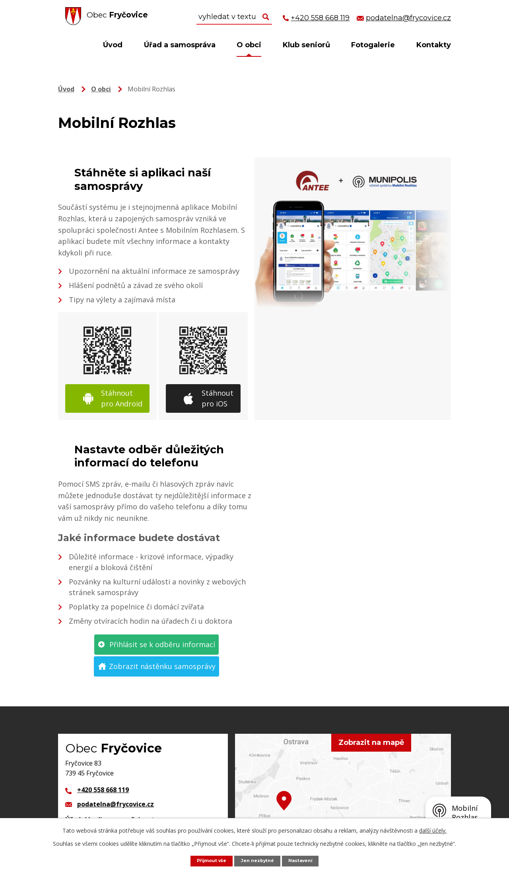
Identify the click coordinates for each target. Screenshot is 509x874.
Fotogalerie (373, 45)
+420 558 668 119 (103, 789)
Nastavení (306, 860)
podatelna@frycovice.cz (115, 804)
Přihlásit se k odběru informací (162, 644)
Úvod (112, 45)
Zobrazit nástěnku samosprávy (162, 666)
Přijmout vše (207, 860)
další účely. (433, 829)
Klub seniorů (306, 45)
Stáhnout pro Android (121, 398)
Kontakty (433, 45)
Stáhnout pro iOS (217, 398)
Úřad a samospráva (180, 45)
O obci (249, 45)
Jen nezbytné (258, 860)
